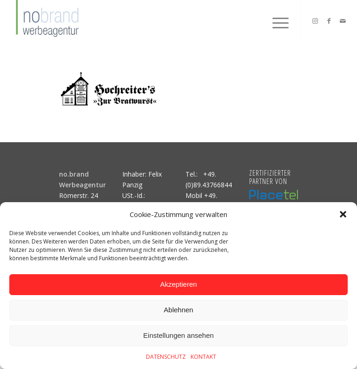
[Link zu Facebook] (329, 21)
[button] (343, 214)
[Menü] (276, 21)
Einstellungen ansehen (178, 335)
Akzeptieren (178, 284)
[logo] (46, 21)
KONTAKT (203, 357)
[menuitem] (276, 21)
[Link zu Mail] (343, 21)
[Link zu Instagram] (315, 21)
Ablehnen (178, 310)
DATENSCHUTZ (166, 357)
